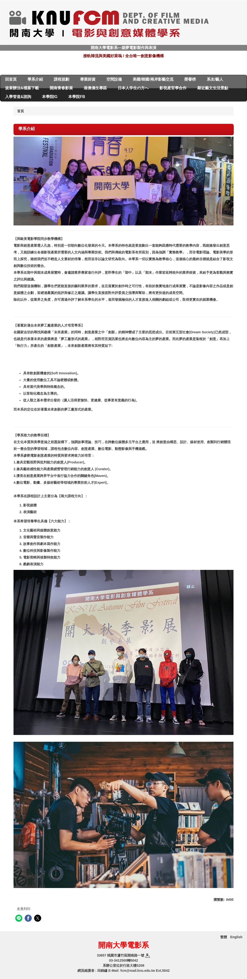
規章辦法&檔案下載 (22, 88)
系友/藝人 (215, 79)
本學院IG (50, 97)
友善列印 (23, 909)
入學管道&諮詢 (18, 97)
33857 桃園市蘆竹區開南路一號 (123, 955)
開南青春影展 (61, 88)
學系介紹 (35, 79)
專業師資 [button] (88, 79)
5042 (134, 960)
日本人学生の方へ (133, 88)
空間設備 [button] (114, 79)
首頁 (20, 111)
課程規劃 (61, 79)
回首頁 (11, 79)
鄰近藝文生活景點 (212, 88)
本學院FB (76, 97)
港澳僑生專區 (95, 88)
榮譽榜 (190, 79)
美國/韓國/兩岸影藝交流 (153, 79)
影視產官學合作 (172, 88)
